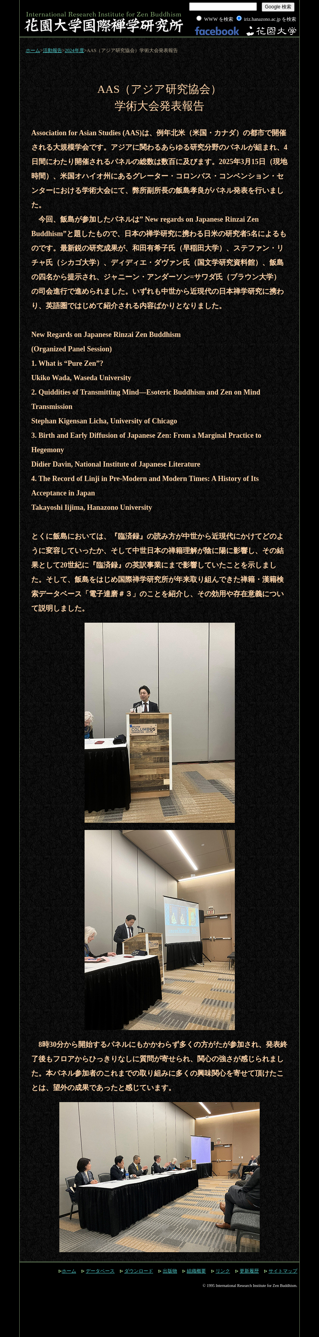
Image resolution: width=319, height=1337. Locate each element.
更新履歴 (249, 1271)
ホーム (33, 50)
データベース (100, 1271)
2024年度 (74, 50)
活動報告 (52, 50)
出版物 (170, 1271)
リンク (223, 1271)
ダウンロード (138, 1271)
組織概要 (196, 1271)
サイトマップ (283, 1271)
